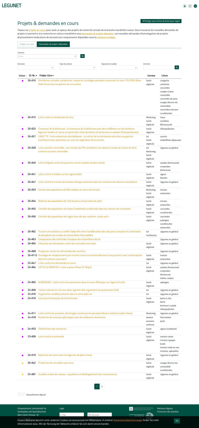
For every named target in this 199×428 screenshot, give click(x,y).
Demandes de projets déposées (53, 44)
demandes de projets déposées (98, 33)
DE (190, 6)
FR (195, 6)
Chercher (146, 64)
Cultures (21, 52)
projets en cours (37, 30)
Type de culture (65, 64)
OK (177, 421)
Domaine (21, 64)
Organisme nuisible (109, 64)
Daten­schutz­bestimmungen (128, 420)
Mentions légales (165, 408)
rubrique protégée (106, 37)
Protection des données (168, 412)
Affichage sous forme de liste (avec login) (161, 21)
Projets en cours (27, 44)
